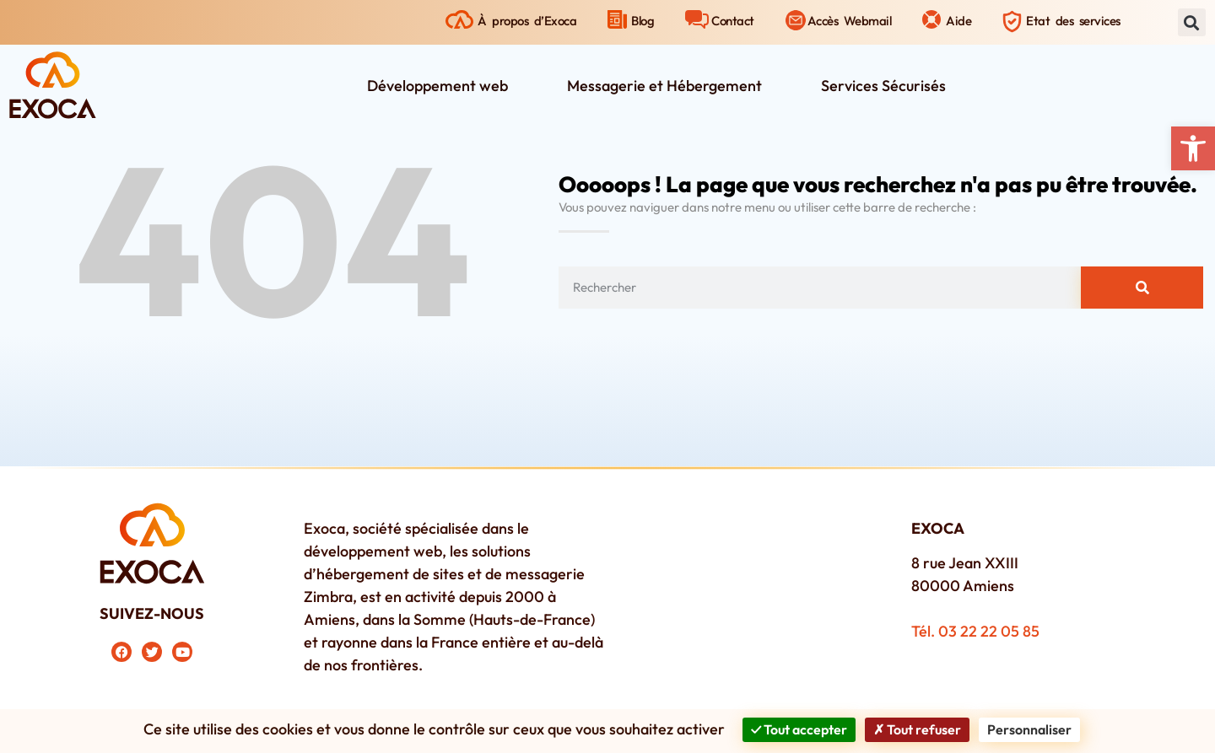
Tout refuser (917, 729)
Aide (958, 21)
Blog (642, 21)
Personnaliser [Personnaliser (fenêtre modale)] (1029, 729)
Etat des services (1073, 21)
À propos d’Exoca (527, 21)
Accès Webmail (849, 21)
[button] (1193, 148)
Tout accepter (799, 729)
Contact (732, 21)
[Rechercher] (1142, 287)
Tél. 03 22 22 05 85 (975, 631)
